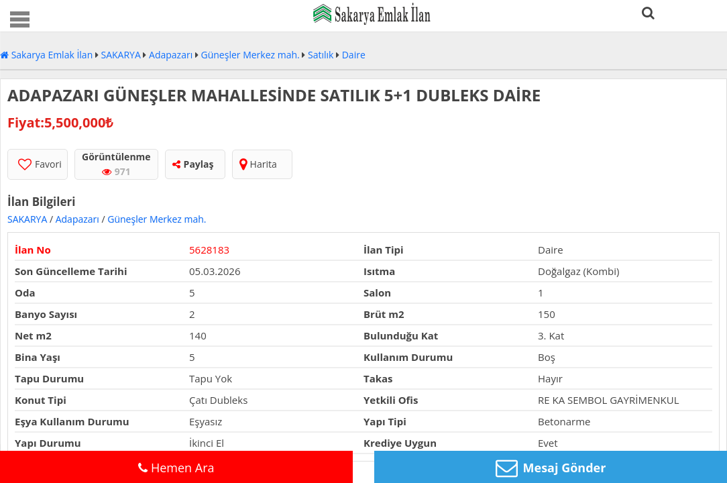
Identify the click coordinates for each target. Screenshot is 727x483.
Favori (40, 164)
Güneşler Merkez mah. (250, 54)
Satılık (320, 54)
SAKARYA (121, 54)
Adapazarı (170, 54)
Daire (354, 54)
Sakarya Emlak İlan (46, 54)
